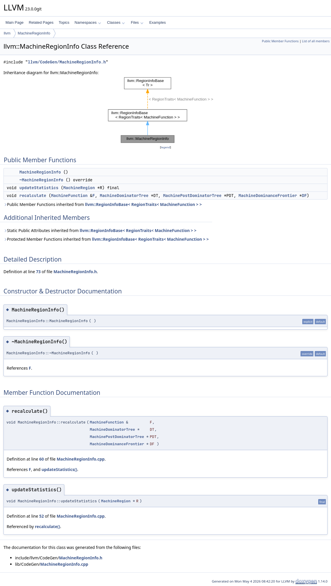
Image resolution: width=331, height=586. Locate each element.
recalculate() (47, 526)
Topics (64, 22)
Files (137, 22)
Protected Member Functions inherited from (106, 239)
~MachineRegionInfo (41, 179)
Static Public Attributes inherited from (100, 230)
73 (38, 271)
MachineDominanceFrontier (268, 195)
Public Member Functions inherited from (102, 204)
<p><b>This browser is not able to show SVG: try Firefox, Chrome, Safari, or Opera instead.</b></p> (165, 110)
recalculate (32, 195)
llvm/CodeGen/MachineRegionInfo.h (67, 62)
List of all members (316, 41)
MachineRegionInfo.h (75, 271)
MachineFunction (69, 195)
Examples (157, 22)
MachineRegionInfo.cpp (81, 459)
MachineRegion (79, 187)
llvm (7, 33)
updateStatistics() (59, 469)
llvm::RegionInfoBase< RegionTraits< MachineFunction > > (143, 204)
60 (41, 459)
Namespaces (87, 22)
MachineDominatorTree (124, 195)
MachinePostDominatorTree (192, 195)
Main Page (14, 22)
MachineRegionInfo (34, 33)
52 (41, 516)
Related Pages (41, 22)
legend (165, 147)
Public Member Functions (280, 41)
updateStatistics (38, 187)
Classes (116, 22)
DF (304, 195)
